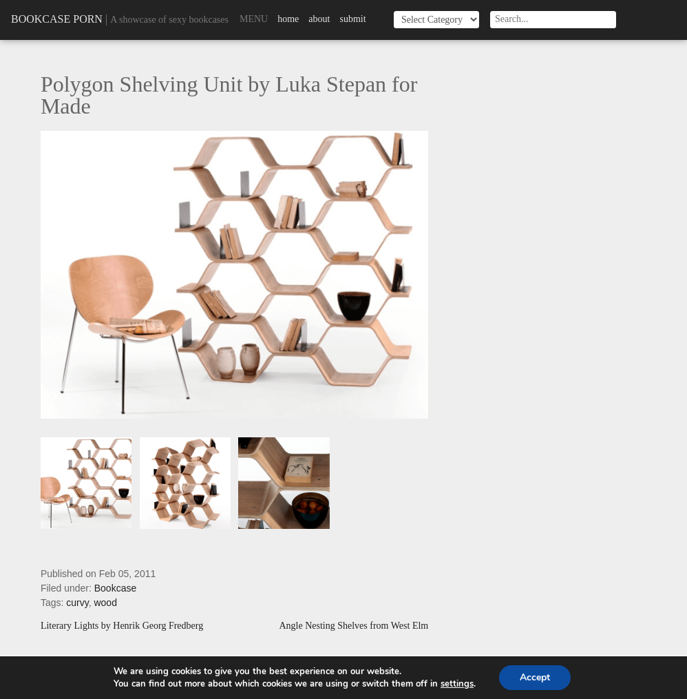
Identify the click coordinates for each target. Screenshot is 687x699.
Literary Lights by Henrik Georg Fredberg (122, 626)
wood (105, 602)
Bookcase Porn (57, 19)
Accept (535, 677)
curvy (77, 602)
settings (457, 684)
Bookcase (115, 588)
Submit (352, 19)
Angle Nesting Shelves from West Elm (353, 626)
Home (288, 19)
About (319, 19)
